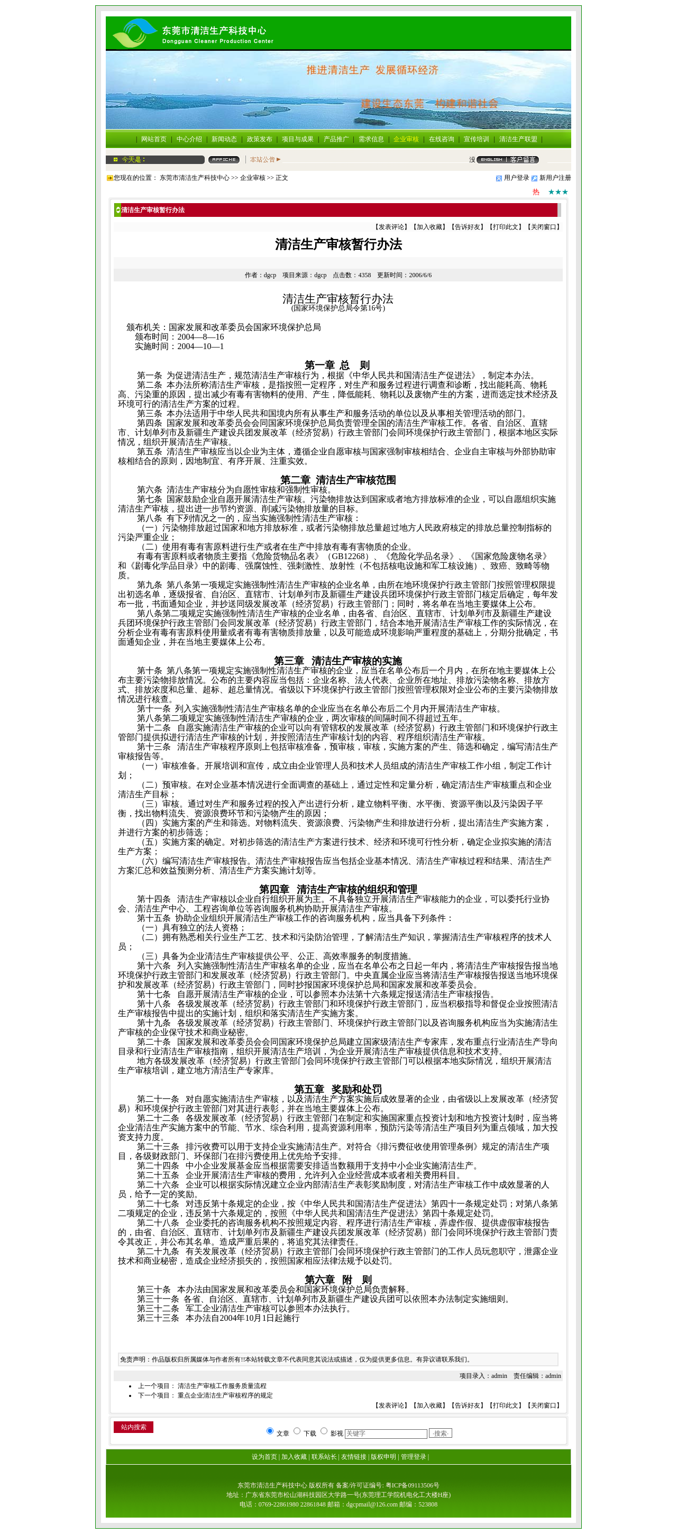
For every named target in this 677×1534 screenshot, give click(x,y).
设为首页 (264, 1456)
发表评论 (391, 227)
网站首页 (154, 139)
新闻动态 (224, 139)
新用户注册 (555, 177)
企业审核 (406, 139)
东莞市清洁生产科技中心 (195, 177)
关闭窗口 (543, 227)
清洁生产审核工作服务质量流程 (222, 1386)
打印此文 (505, 227)
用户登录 (516, 177)
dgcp (270, 275)
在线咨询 (441, 139)
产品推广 (336, 139)
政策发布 (259, 139)
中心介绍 (189, 139)
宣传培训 (476, 139)
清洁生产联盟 (518, 139)
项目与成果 (298, 139)
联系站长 (324, 1456)
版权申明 (383, 1456)
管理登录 (413, 1456)
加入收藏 (429, 227)
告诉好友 (467, 227)
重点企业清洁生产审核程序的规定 (225, 1395)
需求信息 (371, 139)
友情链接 (354, 1456)
